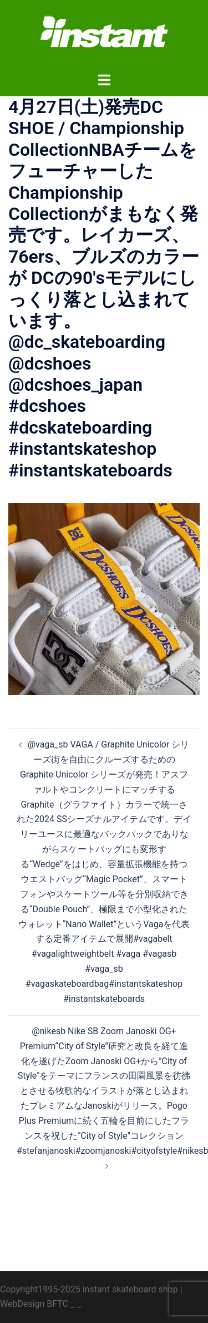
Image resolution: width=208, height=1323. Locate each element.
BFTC (57, 1304)
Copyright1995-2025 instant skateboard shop (89, 1289)
